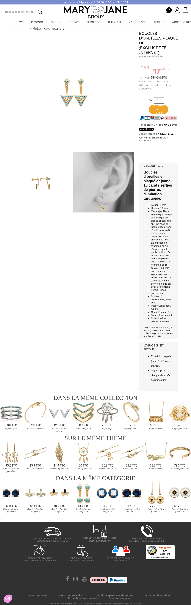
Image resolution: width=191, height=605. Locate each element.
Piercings (93, 22)
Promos (37, 22)
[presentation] (2, 415)
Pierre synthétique (160, 213)
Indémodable (166, 315)
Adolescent (164, 305)
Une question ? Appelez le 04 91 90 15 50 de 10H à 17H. (95, 2)
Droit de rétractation (157, 595)
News (20, 22)
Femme (162, 312)
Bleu (168, 299)
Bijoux (55, 22)
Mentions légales (119, 598)
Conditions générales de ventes (113, 595)
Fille (170, 312)
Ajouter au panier (159, 109)
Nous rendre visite (70, 595)
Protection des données (83, 598)
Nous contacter (38, 595)
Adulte (154, 309)
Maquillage (137, 22)
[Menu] (172, 547)
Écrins (73, 22)
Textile (159, 22)
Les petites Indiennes (160, 320)
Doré (153, 302)
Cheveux (114, 22)
